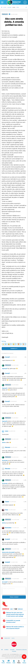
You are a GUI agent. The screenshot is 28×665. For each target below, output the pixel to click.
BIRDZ (2, 638)
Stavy (4, 7)
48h (11, 609)
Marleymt (17, 2)
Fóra (17, 7)
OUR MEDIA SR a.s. (15, 654)
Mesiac (20, 609)
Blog (14, 7)
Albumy (9, 7)
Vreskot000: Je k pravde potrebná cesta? (13, 621)
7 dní (15, 609)
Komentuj (14, 348)
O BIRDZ (6, 649)
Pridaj (14, 597)
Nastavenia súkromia (21, 649)
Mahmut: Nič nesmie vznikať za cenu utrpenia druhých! (15, 627)
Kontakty (12, 649)
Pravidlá (14, 651)
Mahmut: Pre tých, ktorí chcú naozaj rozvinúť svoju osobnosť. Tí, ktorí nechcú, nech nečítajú (15, 614)
